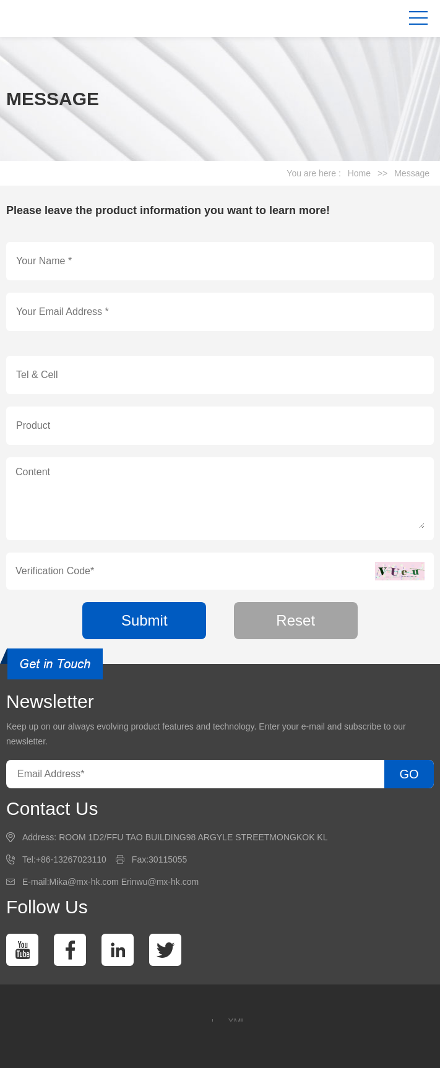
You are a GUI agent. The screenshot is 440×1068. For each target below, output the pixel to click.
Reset (295, 620)
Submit (144, 620)
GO (408, 774)
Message (411, 173)
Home (359, 173)
